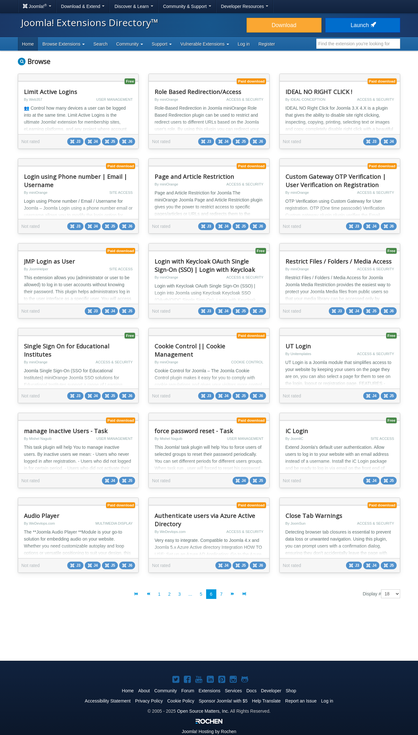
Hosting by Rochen (209, 731)
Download (283, 25)
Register (266, 44)
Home (28, 44)
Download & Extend (83, 6)
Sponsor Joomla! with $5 (223, 700)
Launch (362, 25)
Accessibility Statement (108, 700)
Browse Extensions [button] (63, 44)
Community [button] (129, 44)
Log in (244, 44)
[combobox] (358, 44)
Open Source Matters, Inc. (203, 711)
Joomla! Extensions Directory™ (89, 22)
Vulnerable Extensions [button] (204, 44)
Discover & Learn (133, 6)
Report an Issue (301, 700)
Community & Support (187, 6)
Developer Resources (245, 6)
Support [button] (162, 44)
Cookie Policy (180, 700)
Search (100, 44)
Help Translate (266, 700)
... (190, 594)
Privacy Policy (149, 700)
